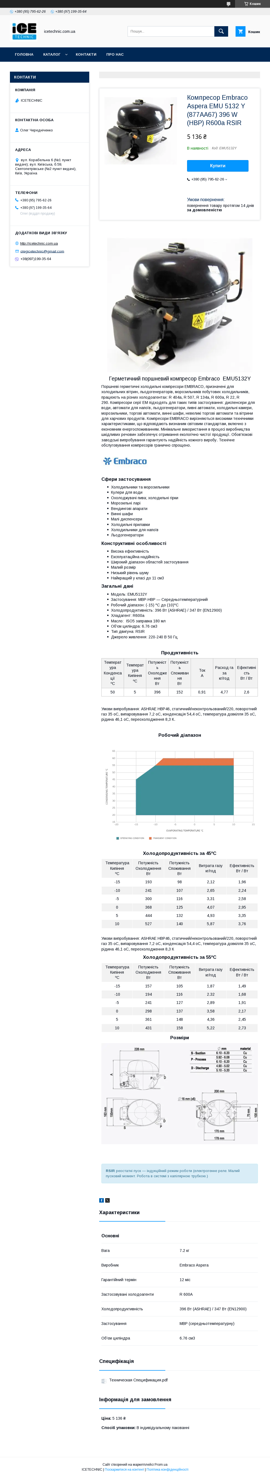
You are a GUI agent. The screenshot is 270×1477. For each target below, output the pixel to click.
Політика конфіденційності (167, 1469)
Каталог (51, 54)
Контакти (86, 54)
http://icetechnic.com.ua (39, 243)
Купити (218, 165)
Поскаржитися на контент (124, 1469)
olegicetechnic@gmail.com (42, 251)
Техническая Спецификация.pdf (138, 1380)
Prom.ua (161, 1465)
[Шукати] (221, 31)
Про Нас (115, 54)
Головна (24, 54)
